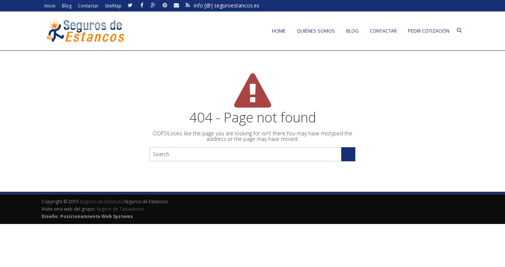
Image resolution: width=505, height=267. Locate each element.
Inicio (50, 6)
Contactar (88, 6)
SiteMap (113, 6)
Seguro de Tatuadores (120, 209)
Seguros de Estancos (101, 201)
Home (279, 30)
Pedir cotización (428, 30)
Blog (67, 6)
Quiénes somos (316, 30)
